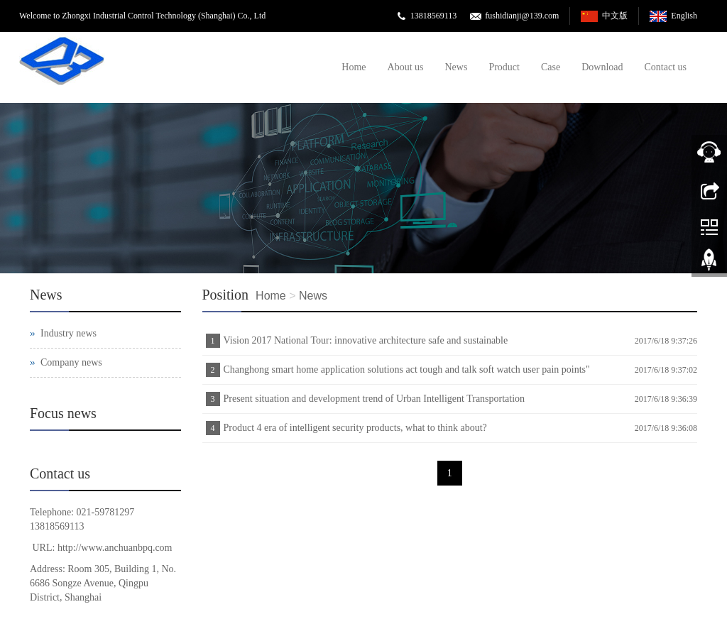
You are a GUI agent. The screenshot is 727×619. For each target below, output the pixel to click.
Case (550, 67)
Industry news (68, 333)
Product (504, 67)
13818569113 (433, 16)
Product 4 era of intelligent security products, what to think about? (355, 427)
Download (602, 67)
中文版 (615, 16)
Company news (71, 362)
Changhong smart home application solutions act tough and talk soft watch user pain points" (407, 369)
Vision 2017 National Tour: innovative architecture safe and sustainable (366, 340)
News (456, 67)
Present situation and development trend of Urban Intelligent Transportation (374, 398)
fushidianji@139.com (522, 16)
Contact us (666, 67)
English (684, 16)
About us (406, 67)
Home (353, 67)
